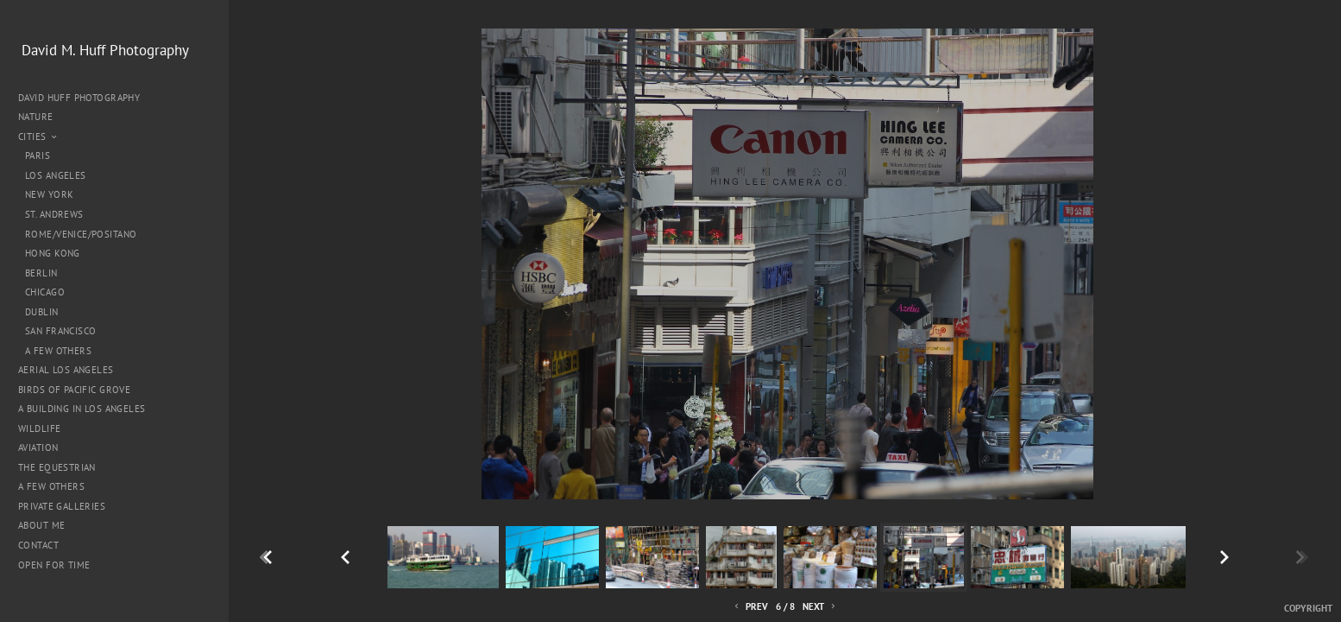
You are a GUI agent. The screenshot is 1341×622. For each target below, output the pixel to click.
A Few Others (58, 351)
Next (820, 606)
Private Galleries (61, 506)
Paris (37, 155)
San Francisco (60, 331)
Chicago (45, 292)
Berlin (41, 273)
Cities (38, 136)
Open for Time (54, 565)
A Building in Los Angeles (82, 409)
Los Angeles (55, 175)
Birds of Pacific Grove (74, 390)
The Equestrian (57, 467)
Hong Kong (52, 253)
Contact (38, 545)
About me (41, 525)
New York (49, 194)
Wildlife (39, 428)
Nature (42, 117)
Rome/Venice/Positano (80, 234)
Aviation (38, 447)
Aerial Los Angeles (66, 370)
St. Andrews (54, 214)
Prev (750, 606)
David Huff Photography (79, 98)
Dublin (42, 312)
